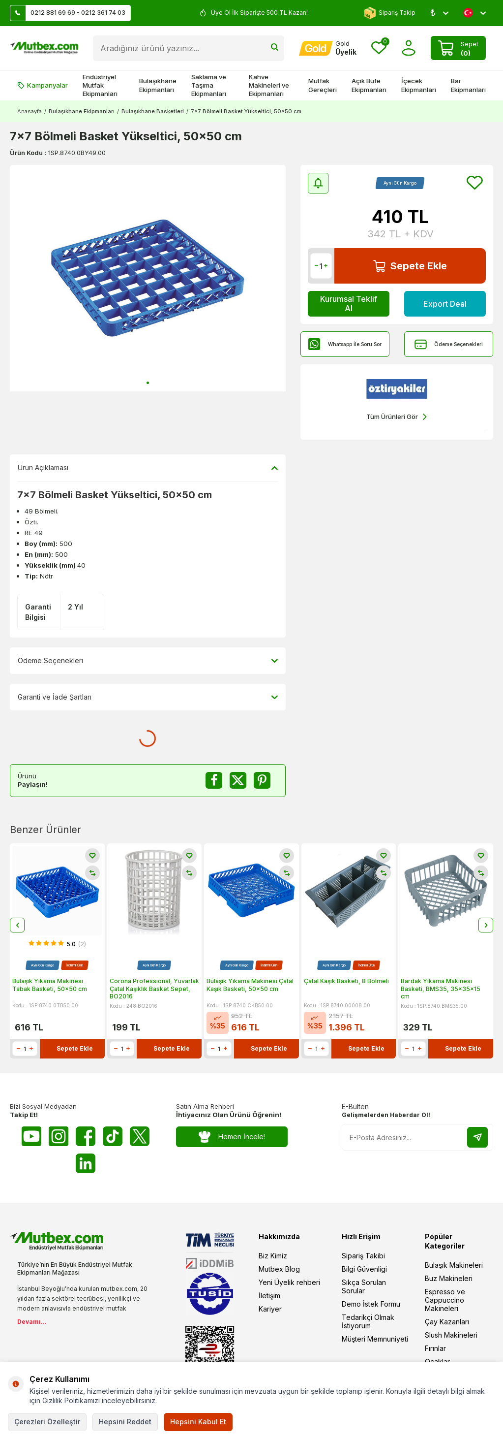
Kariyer (270, 1309)
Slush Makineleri (451, 1335)
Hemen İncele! (232, 1137)
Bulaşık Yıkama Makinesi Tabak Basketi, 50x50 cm (49, 985)
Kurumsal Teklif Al (348, 303)
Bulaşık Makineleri (454, 1265)
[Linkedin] (85, 1163)
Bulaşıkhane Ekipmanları (158, 85)
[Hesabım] (327, 48)
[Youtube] (31, 1136)
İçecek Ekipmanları (418, 85)
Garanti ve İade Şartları (148, 697)
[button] (148, 383)
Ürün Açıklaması (148, 467)
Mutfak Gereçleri (322, 85)
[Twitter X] (139, 1136)
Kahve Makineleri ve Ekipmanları (269, 85)
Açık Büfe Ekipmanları (369, 85)
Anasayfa (29, 111)
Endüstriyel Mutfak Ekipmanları (100, 85)
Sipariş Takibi (363, 1255)
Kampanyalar (42, 85)
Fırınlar (435, 1348)
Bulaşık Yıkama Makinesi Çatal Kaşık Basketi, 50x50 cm (250, 985)
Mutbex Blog (279, 1269)
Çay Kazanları (447, 1321)
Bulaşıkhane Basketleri (152, 111)
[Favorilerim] (378, 48)
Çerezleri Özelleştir (47, 1421)
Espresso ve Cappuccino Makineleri (445, 1300)
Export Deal (445, 304)
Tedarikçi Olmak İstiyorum (368, 1321)
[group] (148, 278)
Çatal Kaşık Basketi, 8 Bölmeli (346, 981)
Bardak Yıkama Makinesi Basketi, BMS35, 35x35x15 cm (440, 988)
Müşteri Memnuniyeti (375, 1339)
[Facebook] (85, 1136)
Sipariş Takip (389, 13)
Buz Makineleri (449, 1278)
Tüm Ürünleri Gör (396, 416)
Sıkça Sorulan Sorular (364, 1286)
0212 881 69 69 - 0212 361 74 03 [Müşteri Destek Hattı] (67, 13)
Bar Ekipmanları (468, 85)
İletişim (269, 1295)
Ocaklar (437, 1361)
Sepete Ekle (410, 266)
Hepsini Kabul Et (198, 1421)
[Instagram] (58, 1136)
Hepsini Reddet (125, 1421)
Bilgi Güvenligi (364, 1269)
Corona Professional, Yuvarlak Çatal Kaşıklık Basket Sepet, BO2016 (154, 988)
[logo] (44, 48)
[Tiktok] (112, 1136)
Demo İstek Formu (371, 1304)
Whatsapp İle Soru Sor (345, 344)
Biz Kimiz (273, 1255)
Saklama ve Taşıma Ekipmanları (208, 85)
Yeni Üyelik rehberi (289, 1282)
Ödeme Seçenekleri (448, 344)
